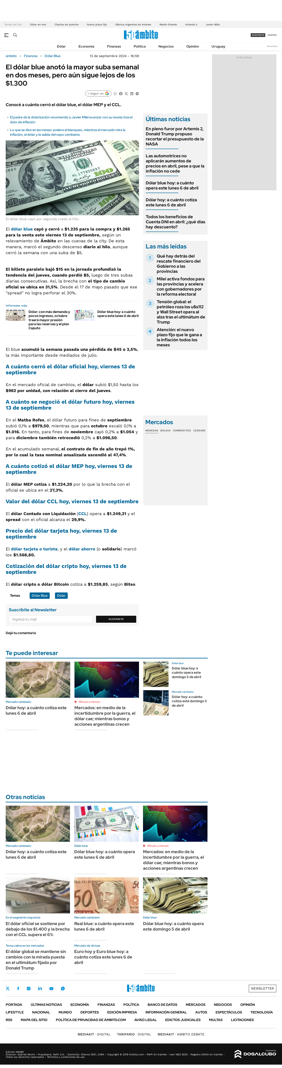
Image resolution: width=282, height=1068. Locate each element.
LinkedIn (40, 988)
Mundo (65, 1012)
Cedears (199, 430)
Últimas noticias (46, 1004)
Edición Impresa (122, 1012)
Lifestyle (15, 1012)
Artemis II (191, 24)
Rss (9, 1020)
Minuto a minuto (89, 702)
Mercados (195, 1004)
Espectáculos (229, 1012)
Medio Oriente (168, 24)
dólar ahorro (82, 548)
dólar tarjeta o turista (34, 548)
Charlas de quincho (66, 24)
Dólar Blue (53, 56)
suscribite (258, 35)
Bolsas (165, 430)
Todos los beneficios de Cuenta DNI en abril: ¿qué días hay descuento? (175, 222)
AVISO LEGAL (145, 1020)
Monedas (151, 430)
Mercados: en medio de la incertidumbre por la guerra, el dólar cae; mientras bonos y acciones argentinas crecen (104, 716)
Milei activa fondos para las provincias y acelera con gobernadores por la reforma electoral (181, 286)
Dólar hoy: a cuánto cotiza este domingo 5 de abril (189, 701)
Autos (201, 1012)
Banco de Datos (162, 1004)
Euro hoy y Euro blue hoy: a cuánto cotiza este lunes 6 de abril (103, 957)
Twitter (8, 988)
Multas (216, 1020)
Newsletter (272, 46)
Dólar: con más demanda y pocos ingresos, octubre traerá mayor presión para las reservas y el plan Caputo (49, 320)
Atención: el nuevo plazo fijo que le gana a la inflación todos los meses (179, 337)
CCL (82, 513)
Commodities (182, 430)
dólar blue (22, 229)
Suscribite (116, 619)
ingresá (272, 35)
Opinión (192, 46)
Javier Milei (213, 24)
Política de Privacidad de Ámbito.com (91, 1020)
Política (140, 46)
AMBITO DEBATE (181, 1034)
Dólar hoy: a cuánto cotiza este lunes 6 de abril (171, 202)
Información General (166, 1012)
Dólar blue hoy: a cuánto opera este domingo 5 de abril (186, 672)
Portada (14, 1004)
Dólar (61, 46)
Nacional (41, 1012)
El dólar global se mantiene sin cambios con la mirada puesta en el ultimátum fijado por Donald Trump (36, 960)
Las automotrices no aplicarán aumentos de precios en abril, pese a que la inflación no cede (175, 163)
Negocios (166, 46)
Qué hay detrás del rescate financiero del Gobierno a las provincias (179, 263)
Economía (86, 46)
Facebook (18, 988)
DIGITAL (94, 1034)
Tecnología (261, 1012)
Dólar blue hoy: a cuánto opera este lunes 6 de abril (118, 314)
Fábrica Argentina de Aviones (133, 24)
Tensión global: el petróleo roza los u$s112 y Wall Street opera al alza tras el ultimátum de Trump (181, 312)
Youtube (51, 988)
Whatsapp (63, 988)
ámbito (11, 56)
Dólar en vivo (38, 24)
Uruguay (218, 46)
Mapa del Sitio (34, 1020)
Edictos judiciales (183, 1020)
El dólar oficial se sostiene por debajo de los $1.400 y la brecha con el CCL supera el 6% (38, 929)
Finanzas (114, 46)
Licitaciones (242, 1020)
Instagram (28, 988)
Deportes (89, 1012)
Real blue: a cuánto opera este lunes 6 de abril (104, 926)
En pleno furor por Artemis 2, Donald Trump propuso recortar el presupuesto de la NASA (175, 136)
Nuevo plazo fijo (97, 24)
